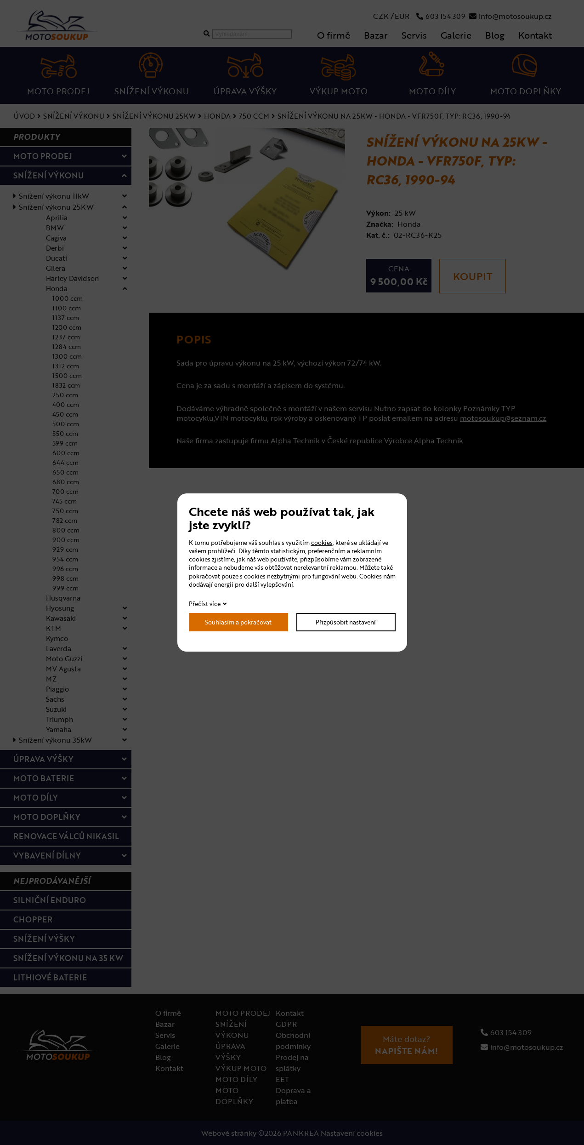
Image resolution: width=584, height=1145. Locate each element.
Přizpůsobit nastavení (346, 622)
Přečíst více (205, 603)
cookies (322, 542)
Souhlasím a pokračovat (238, 622)
